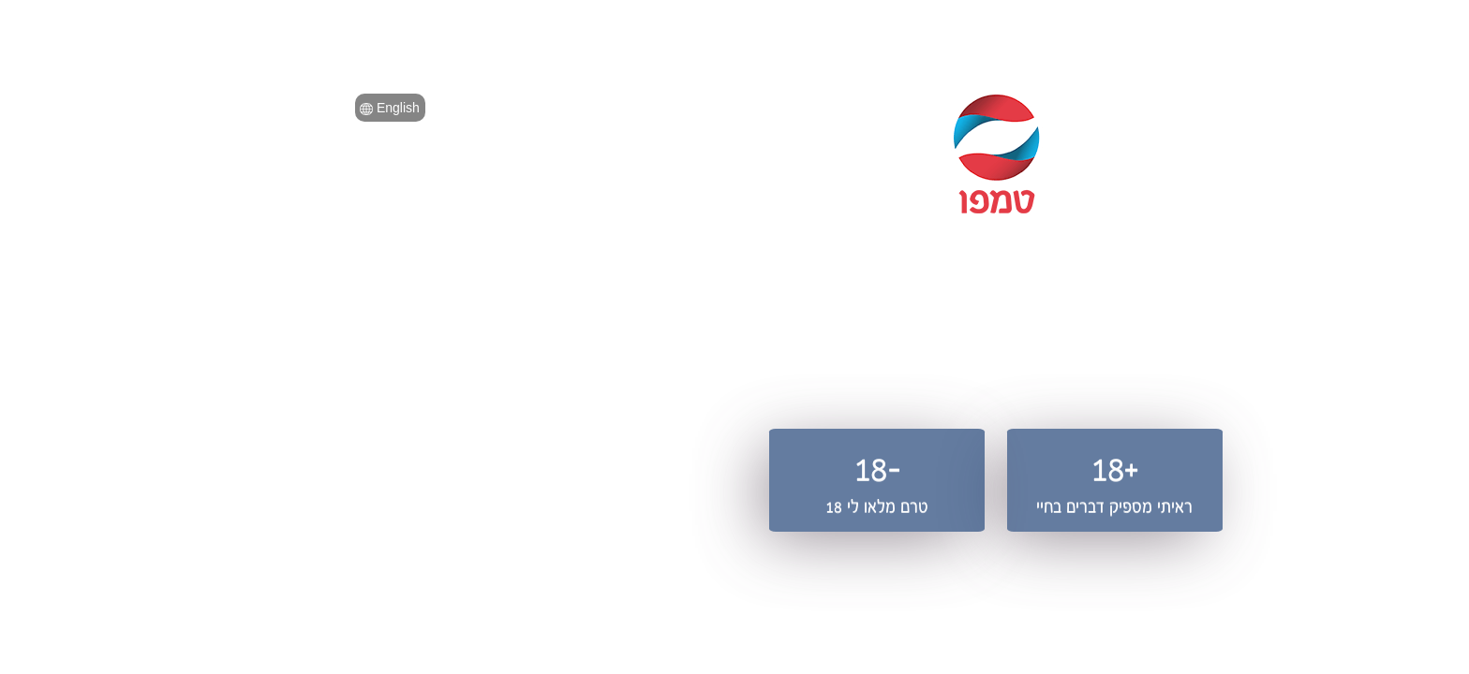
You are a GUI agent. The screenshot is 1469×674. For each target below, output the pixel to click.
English (128, 107)
